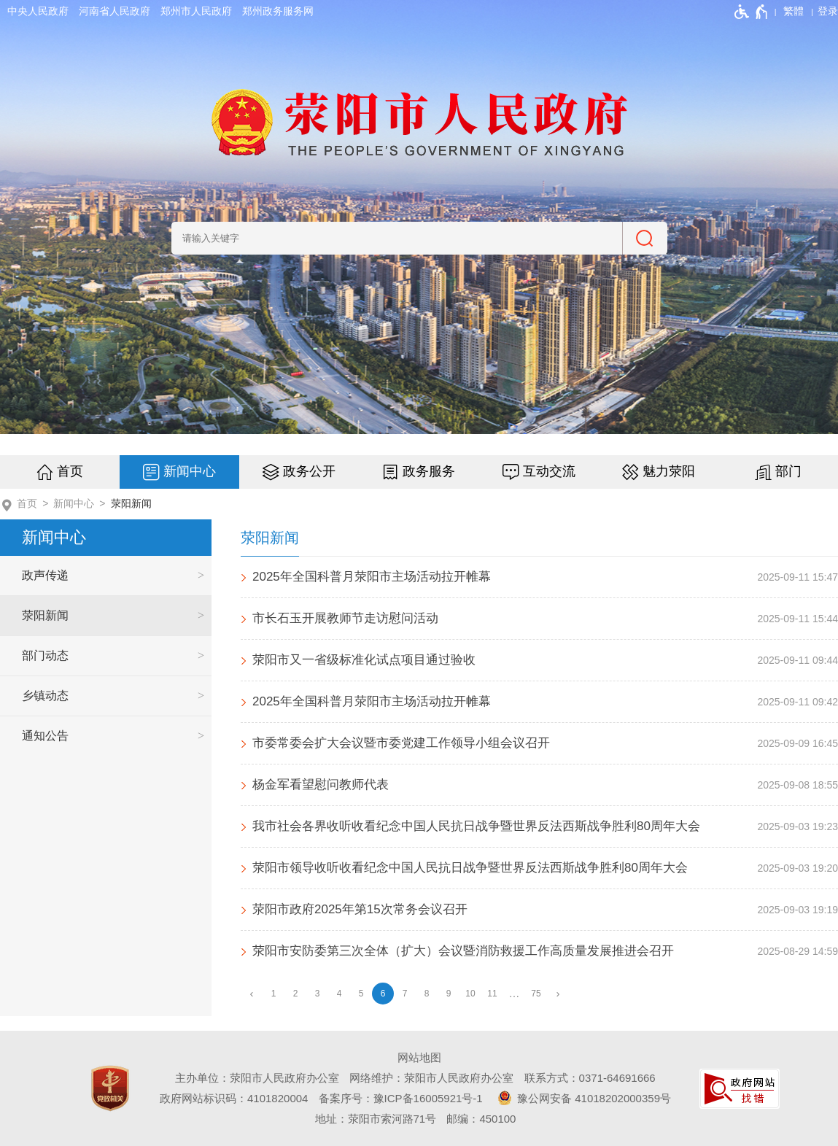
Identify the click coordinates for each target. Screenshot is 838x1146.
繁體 (793, 11)
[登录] (828, 11)
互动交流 (549, 471)
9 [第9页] (448, 993)
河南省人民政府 (114, 11)
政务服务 (429, 471)
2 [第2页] (295, 993)
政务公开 (309, 471)
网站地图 (419, 1057)
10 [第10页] (470, 993)
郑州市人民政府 (196, 11)
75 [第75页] (535, 993)
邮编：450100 (481, 1118)
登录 (828, 11)
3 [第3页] (317, 993)
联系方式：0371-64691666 (590, 1078)
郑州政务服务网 (278, 11)
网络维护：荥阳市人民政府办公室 (431, 1078)
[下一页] (558, 994)
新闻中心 (189, 471)
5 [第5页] (361, 993)
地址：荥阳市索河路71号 (376, 1118)
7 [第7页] (405, 993)
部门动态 (45, 655)
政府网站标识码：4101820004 (234, 1098)
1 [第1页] (273, 993)
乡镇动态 (45, 695)
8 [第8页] (427, 993)
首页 (70, 471)
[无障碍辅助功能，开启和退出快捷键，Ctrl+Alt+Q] (751, 11)
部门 (788, 471)
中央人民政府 (38, 11)
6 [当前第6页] (383, 993)
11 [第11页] (492, 993)
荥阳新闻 (131, 503)
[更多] (514, 994)
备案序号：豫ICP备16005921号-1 (401, 1098)
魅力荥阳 (669, 471)
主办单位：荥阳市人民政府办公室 (257, 1078)
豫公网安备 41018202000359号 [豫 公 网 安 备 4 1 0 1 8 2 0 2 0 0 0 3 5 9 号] (582, 1098)
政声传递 (45, 575)
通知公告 (45, 735)
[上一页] (252, 994)
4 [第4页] (339, 993)
